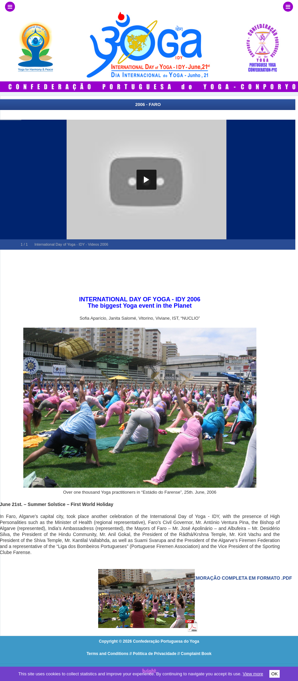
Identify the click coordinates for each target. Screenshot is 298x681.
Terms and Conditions (108, 653)
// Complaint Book (194, 653)
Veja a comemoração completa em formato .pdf (228, 578)
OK (274, 673)
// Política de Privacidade (153, 653)
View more (253, 673)
